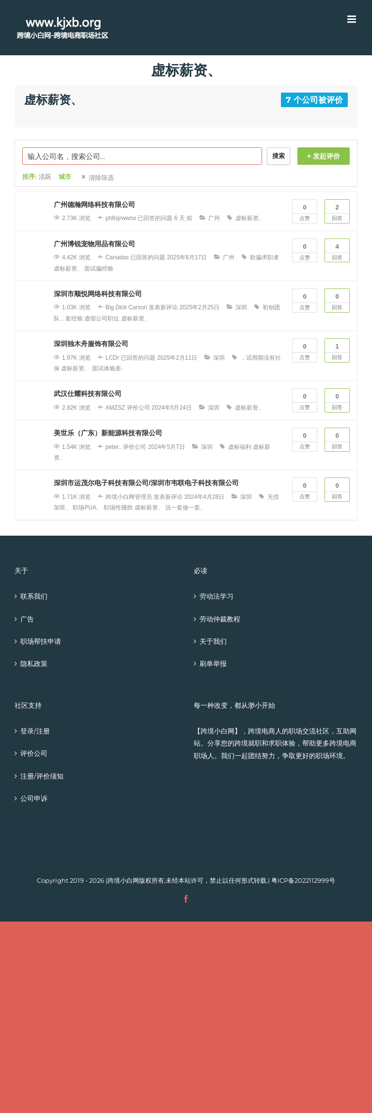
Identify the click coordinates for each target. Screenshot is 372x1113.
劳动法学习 (216, 596)
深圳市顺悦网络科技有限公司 (98, 294)
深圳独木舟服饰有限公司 (91, 344)
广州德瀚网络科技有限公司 (94, 204)
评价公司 (33, 753)
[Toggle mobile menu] (352, 19)
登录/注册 (35, 731)
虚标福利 (239, 447)
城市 (65, 176)
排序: (36, 176)
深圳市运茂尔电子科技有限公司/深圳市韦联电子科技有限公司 (146, 483)
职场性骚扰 (118, 507)
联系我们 (33, 596)
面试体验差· (107, 368)
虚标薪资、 (249, 218)
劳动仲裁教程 (220, 619)
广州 (214, 218)
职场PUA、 (87, 507)
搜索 (278, 155)
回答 (337, 210)
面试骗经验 (98, 268)
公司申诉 (33, 798)
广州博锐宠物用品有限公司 (94, 244)
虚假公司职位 (101, 318)
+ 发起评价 (323, 156)
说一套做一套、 (185, 507)
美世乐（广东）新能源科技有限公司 (108, 433)
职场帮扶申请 (40, 641)
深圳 (241, 307)
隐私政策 (33, 663)
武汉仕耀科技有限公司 (88, 394)
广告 (27, 619)
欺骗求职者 (264, 257)
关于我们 (213, 641)
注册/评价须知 (41, 776)
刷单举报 (213, 663)
